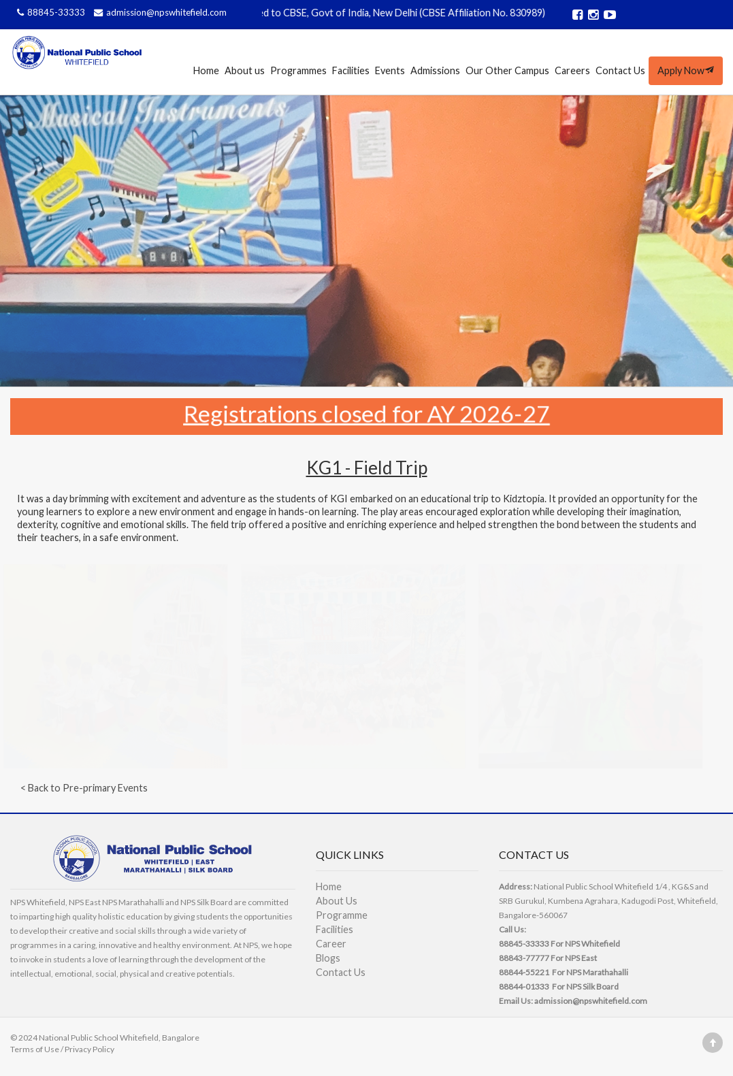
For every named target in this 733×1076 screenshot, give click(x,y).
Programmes (298, 70)
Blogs (328, 958)
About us (245, 70)
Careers (572, 70)
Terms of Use (34, 1049)
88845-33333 (50, 12)
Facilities (351, 70)
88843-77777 (524, 958)
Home (206, 70)
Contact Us (620, 70)
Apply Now (685, 70)
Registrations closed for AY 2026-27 (366, 413)
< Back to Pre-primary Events (84, 788)
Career (331, 943)
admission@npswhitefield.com (159, 12)
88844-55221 (524, 972)
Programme (342, 915)
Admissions (435, 70)
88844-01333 (524, 986)
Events (390, 70)
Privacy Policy (89, 1049)
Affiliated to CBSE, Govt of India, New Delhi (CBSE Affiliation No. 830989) (394, 12)
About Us (336, 901)
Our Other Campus (507, 70)
